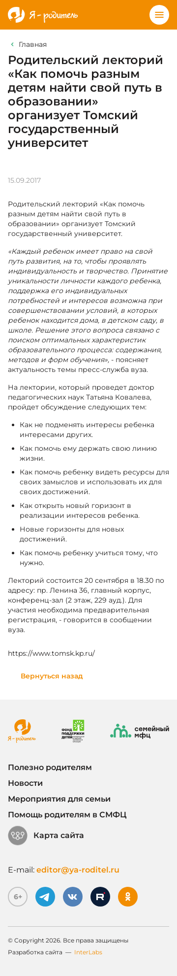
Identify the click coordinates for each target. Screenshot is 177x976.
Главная (33, 44)
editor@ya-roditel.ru (77, 870)
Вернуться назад (52, 676)
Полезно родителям (50, 767)
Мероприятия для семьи (59, 799)
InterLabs (88, 952)
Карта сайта (46, 835)
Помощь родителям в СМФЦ (67, 814)
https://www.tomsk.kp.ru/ (51, 653)
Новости (25, 783)
